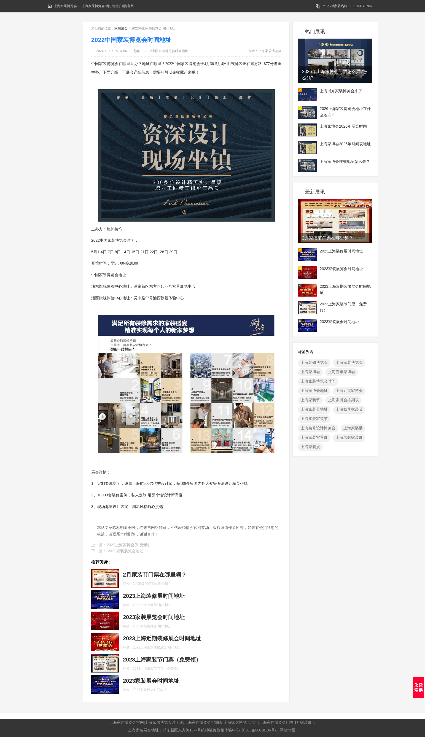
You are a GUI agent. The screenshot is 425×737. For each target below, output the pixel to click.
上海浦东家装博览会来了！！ (345, 91)
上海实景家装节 (314, 418)
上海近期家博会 (349, 390)
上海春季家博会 (341, 372)
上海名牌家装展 (349, 437)
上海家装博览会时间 (318, 381)
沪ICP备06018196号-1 (260, 730)
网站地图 (287, 730)
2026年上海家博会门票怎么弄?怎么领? (334, 74)
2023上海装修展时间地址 (341, 251)
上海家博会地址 (314, 390)
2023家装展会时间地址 (339, 321)
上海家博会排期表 (343, 400)
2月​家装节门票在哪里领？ (327, 238)
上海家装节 (310, 400)
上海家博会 (310, 372)
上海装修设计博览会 (318, 428)
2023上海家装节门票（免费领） (343, 307)
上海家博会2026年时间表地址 (345, 144)
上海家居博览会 (62, 5)
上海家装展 (353, 428)
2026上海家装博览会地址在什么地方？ (345, 111)
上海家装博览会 (349, 362)
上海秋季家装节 (349, 409)
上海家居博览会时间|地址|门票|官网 (108, 6)
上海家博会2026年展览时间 (343, 126)
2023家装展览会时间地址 (341, 269)
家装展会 (121, 28)
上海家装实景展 (314, 437)
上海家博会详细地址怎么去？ (345, 161)
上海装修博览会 (314, 362)
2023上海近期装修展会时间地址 (345, 289)
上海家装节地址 (314, 409)
